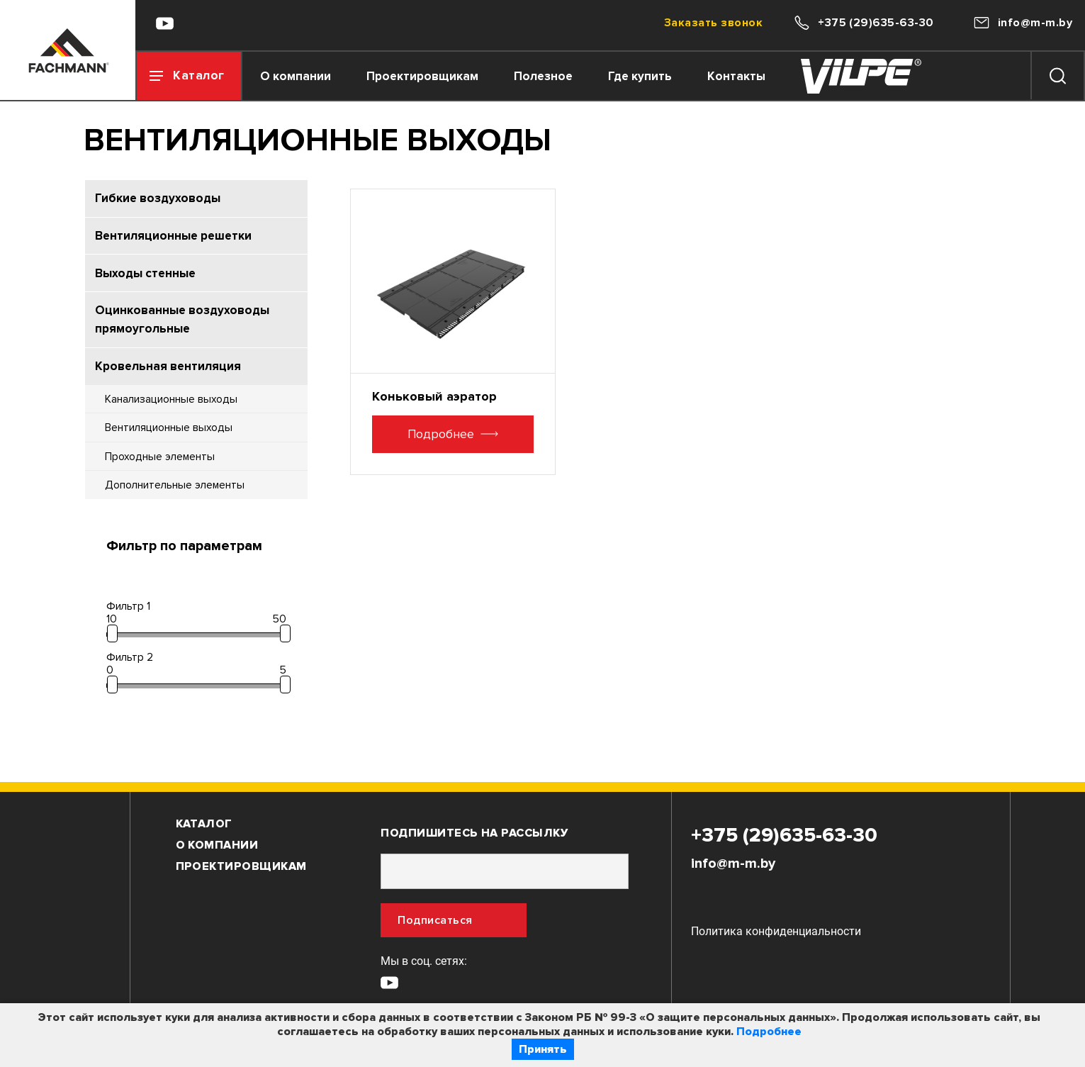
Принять (543, 1049)
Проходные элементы (161, 466)
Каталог (204, 836)
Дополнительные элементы (176, 496)
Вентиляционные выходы (169, 436)
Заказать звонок (713, 23)
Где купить (658, 76)
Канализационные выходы (171, 406)
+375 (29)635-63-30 (784, 847)
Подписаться (435, 932)
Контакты (755, 76)
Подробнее (769, 1031)
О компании (314, 76)
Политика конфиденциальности (776, 943)
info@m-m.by (733, 875)
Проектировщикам (441, 76)
